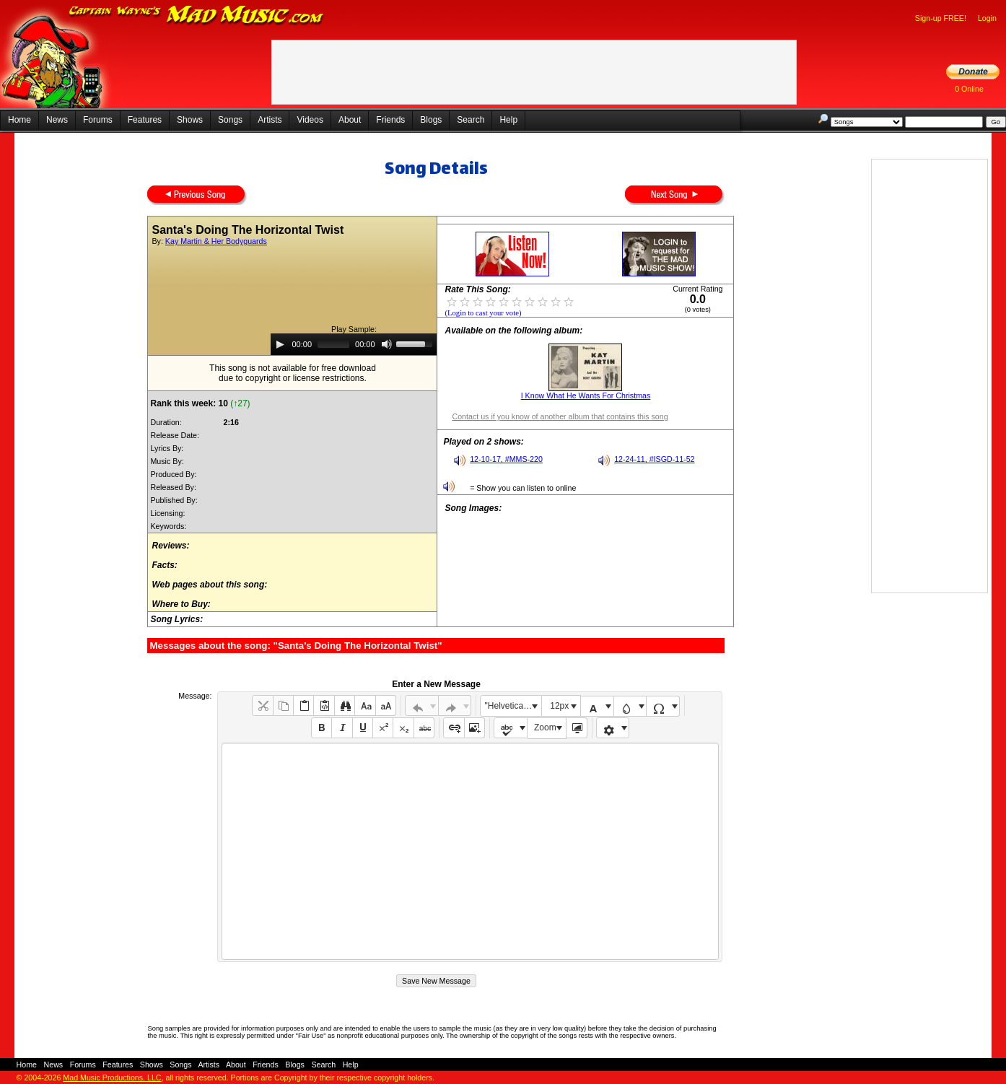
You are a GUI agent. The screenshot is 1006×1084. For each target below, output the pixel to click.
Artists (269, 120)
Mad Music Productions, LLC (112, 1077)
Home (19, 120)
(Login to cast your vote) (483, 313)
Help (508, 120)
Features (145, 120)
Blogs (431, 120)
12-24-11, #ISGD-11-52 (654, 459)
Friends (390, 120)
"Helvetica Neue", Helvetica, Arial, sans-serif (513, 706)
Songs (230, 120)
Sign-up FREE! (940, 18)
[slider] (333, 344)
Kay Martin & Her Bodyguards (216, 241)
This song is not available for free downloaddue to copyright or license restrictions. (292, 373)
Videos (310, 120)
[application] (354, 344)
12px (559, 706)
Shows (190, 120)
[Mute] (387, 344)
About (349, 120)
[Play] (280, 344)
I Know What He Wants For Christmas (586, 395)
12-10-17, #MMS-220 (506, 459)
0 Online (969, 88)
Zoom (545, 727)
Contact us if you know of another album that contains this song (560, 416)
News (57, 120)
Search (470, 120)
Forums (98, 120)
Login (987, 18)
